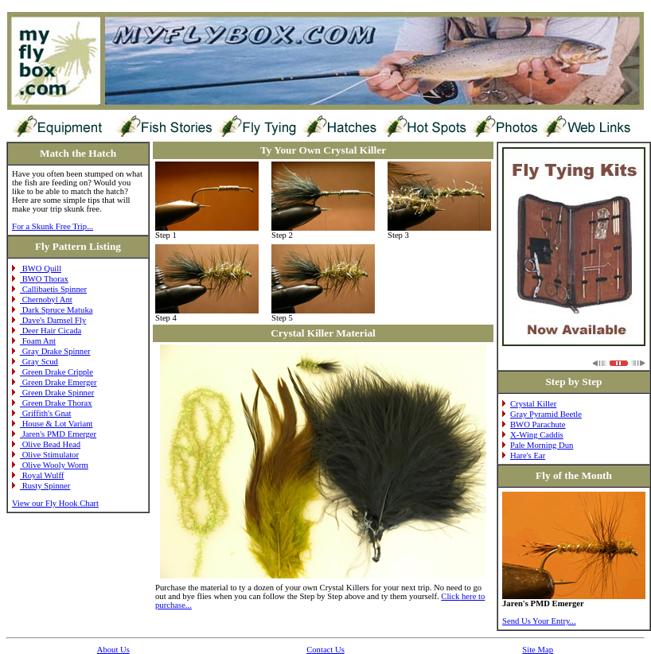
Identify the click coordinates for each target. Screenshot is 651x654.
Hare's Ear (523, 455)
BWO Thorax (40, 278)
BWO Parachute (534, 424)
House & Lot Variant (52, 423)
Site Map (537, 649)
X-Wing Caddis (532, 434)
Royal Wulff (38, 475)
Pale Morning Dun (537, 445)
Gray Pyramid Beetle (542, 414)
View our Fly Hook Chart (55, 503)
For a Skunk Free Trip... (52, 226)
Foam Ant (34, 341)
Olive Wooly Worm (50, 465)
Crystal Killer (529, 403)
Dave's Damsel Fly (49, 320)
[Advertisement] (296, 6)
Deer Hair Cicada (46, 330)
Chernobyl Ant (42, 299)
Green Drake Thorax (52, 403)
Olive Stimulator (45, 454)
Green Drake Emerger (54, 382)
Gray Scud (35, 361)
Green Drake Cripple (52, 372)
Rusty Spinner (41, 485)
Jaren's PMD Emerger (54, 434)
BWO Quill (36, 268)
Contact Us (325, 649)
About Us (113, 649)
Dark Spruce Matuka (52, 310)
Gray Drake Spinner (51, 351)
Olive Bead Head (46, 444)
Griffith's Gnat (41, 413)
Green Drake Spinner (53, 392)
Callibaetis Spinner (49, 289)
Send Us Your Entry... (539, 621)
